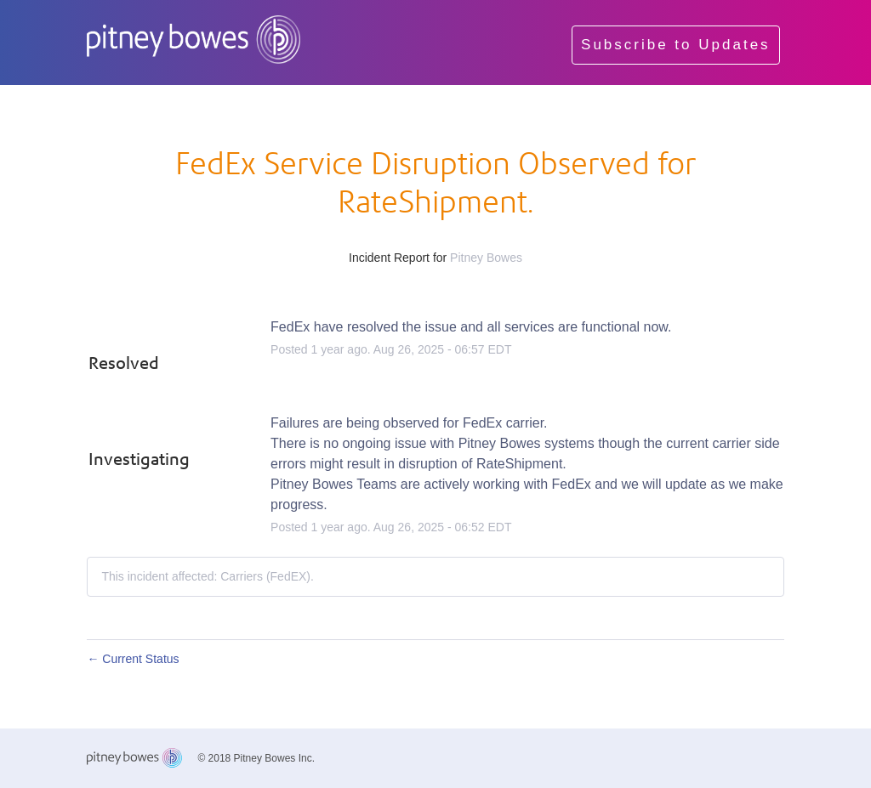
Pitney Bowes (486, 257)
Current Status (133, 659)
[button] (676, 45)
